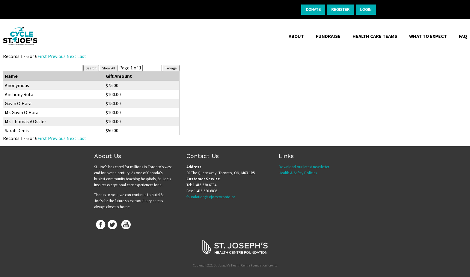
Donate (313, 10)
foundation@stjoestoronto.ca (210, 196)
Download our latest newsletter (304, 166)
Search (91, 68)
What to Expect (428, 36)
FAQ (463, 36)
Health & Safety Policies (298, 172)
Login (366, 10)
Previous (57, 56)
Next (71, 56)
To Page (171, 68)
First (42, 56)
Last (81, 56)
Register (340, 10)
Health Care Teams (374, 36)
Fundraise (328, 36)
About (296, 36)
